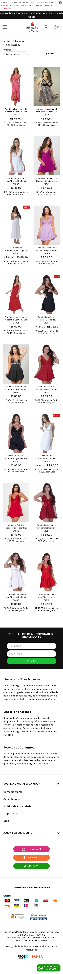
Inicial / (7, 41)
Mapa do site (11, 813)
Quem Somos (11, 799)
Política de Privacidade (17, 806)
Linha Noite (18, 41)
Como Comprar (12, 791)
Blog (6, 820)
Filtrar (50, 53)
